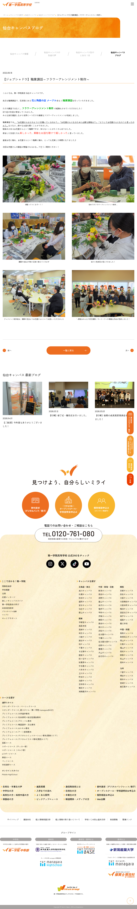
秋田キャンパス (85, 598)
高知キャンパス (126, 662)
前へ (9, 350)
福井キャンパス (105, 608)
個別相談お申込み (105, 795)
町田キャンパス (85, 677)
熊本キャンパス (126, 679)
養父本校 (124, 623)
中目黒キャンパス (86, 666)
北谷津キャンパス (86, 651)
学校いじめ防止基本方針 (95, 819)
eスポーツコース (9, 753)
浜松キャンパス (105, 630)
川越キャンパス (85, 636)
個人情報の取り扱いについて (67, 819)
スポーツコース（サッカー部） (15, 746)
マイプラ (5, 615)
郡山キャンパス (85, 612)
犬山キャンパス (105, 652)
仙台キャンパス (31, 15)
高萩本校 (82, 625)
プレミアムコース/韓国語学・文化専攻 (18, 724)
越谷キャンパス (85, 640)
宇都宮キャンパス (86, 622)
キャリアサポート (9, 618)
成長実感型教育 (7, 608)
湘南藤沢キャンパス (87, 691)
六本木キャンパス (86, 669)
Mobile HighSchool (9, 774)
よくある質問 (42, 795)
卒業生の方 (71, 795)
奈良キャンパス (126, 594)
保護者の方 (8, 799)
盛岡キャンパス (85, 601)
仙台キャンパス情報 (19, 53)
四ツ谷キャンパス (86, 658)
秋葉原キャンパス (86, 662)
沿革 (4, 593)
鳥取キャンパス (126, 633)
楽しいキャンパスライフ (12, 600)
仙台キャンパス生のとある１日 (85, 54)
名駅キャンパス (105, 645)
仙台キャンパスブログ (47, 15)
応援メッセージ (8, 597)
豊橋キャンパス (105, 649)
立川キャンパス (85, 673)
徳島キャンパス (126, 655)
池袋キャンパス (85, 680)
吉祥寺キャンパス (86, 684)
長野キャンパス (105, 598)
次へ (127, 350)
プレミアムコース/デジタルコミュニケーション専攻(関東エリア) (29, 735)
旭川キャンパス (85, 590)
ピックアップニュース (47, 799)
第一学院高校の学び (10, 604)
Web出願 (101, 799)
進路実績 (40, 786)
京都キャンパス (126, 590)
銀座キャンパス (85, 655)
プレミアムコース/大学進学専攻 (16, 713)
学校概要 (6, 589)
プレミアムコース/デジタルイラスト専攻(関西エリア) (25, 739)
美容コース (6, 757)
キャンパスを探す (16, 15)
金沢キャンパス (105, 605)
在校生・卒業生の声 (12, 786)
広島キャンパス (126, 644)
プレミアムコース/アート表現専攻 (16, 731)
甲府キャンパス (105, 612)
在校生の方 (71, 790)
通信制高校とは (73, 786)
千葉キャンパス (85, 647)
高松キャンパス (126, 651)
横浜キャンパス (85, 687)
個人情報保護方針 (43, 819)
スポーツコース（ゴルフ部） (14, 750)
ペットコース (7, 761)
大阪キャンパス (126, 598)
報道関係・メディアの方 (77, 799)
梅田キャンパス (126, 608)
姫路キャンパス (126, 619)
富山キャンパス (105, 601)
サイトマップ (13, 819)
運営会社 (27, 819)
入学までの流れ (44, 790)
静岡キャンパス (105, 619)
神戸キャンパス (126, 616)
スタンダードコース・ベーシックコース (19, 706)
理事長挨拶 (6, 586)
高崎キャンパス (85, 629)
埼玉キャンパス (85, 633)
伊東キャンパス (105, 616)
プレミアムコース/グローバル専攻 (16, 721)
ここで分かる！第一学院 (13, 581)
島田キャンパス (105, 623)
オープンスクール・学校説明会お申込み (116, 790)
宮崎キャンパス (126, 683)
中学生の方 (8, 790)
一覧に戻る (68, 350)
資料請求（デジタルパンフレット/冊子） (117, 786)
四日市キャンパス (106, 656)
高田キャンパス (105, 594)
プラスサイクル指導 (9, 611)
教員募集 (114, 819)
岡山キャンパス (126, 640)
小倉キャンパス (126, 672)
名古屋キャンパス (106, 634)
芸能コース (6, 742)
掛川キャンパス (105, 627)
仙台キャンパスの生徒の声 (52, 54)
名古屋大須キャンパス (107, 641)
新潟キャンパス (105, 590)
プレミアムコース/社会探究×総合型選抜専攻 (21, 717)
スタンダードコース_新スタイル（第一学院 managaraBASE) (28, 710)
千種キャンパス (105, 638)
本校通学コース (8, 764)
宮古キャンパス (85, 605)
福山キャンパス (126, 647)
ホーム (5, 15)
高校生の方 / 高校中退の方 (16, 795)
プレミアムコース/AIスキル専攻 (15, 728)
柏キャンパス (84, 644)
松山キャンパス (126, 658)
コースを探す (8, 697)
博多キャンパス (126, 675)
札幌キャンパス (85, 594)
